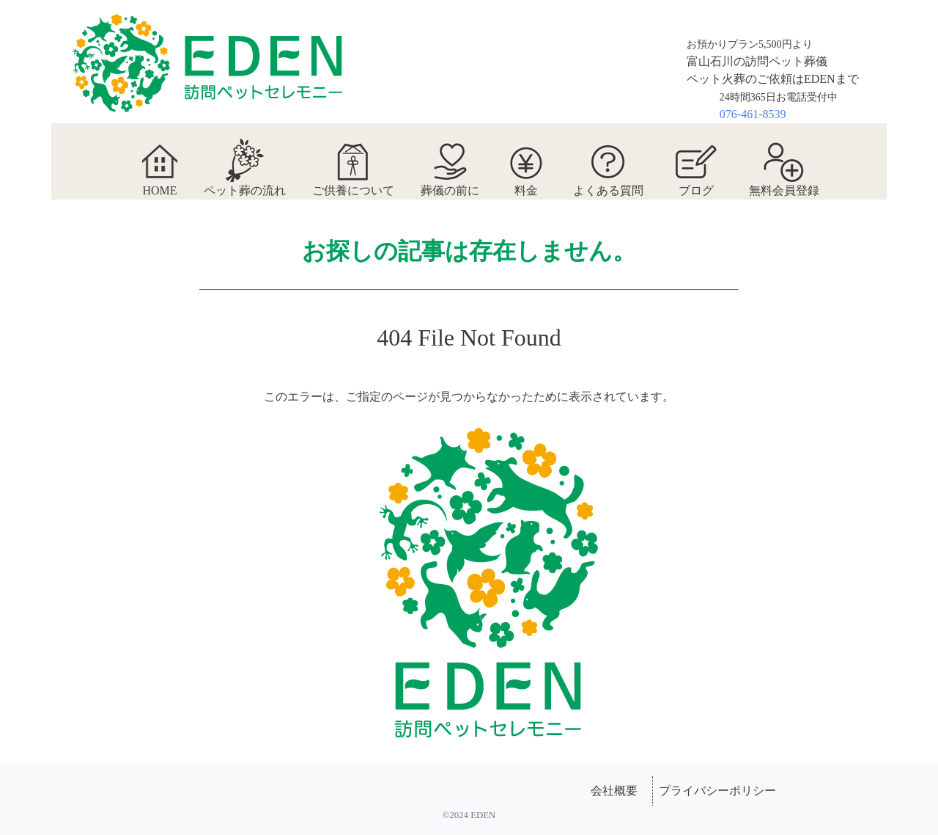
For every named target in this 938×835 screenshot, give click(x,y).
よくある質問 (608, 160)
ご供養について (353, 160)
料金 (526, 160)
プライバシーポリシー (717, 790)
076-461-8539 (753, 114)
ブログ (696, 160)
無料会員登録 (784, 160)
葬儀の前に (450, 160)
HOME (159, 160)
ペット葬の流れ (245, 160)
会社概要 (614, 790)
